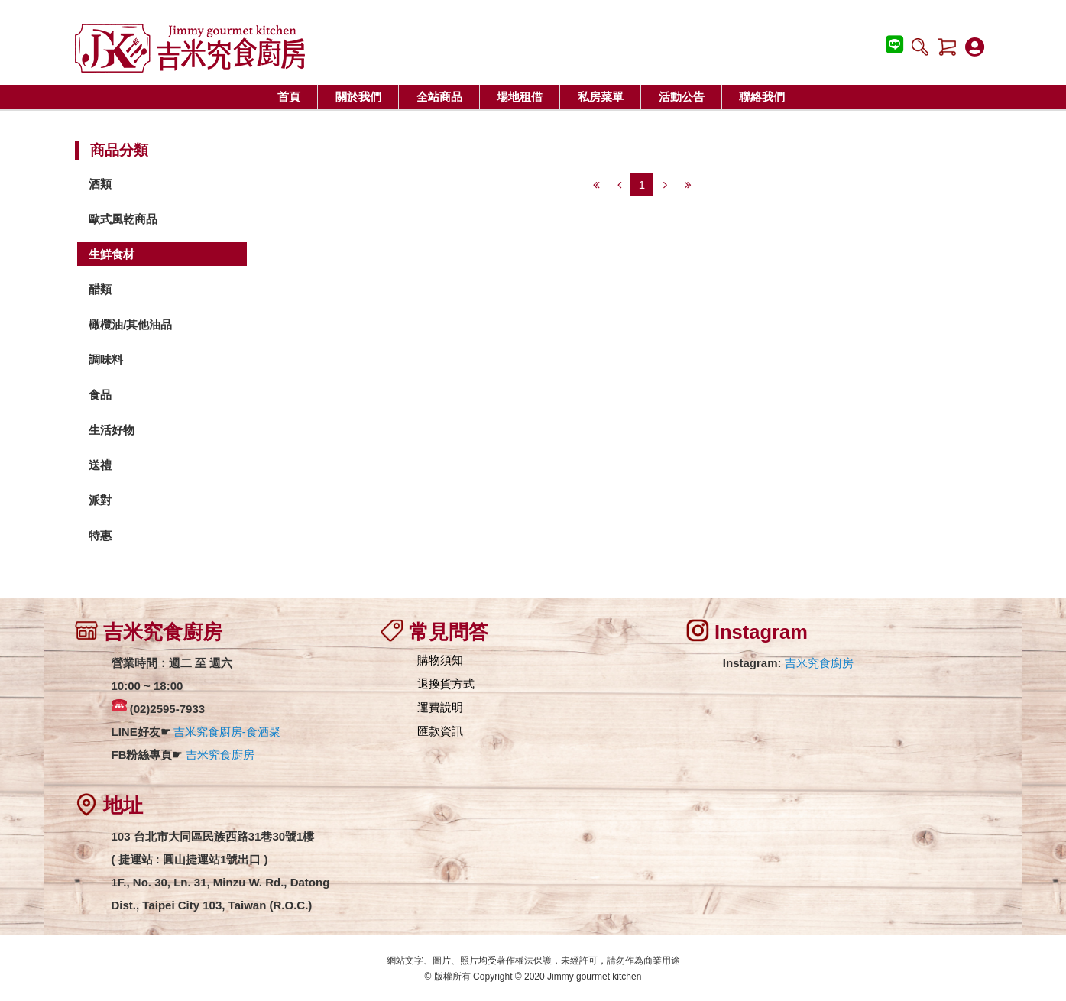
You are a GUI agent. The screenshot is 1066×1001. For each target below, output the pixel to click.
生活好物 (111, 429)
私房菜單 (601, 96)
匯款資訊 (440, 730)
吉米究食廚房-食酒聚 (226, 731)
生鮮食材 (111, 254)
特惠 (100, 535)
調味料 (106, 359)
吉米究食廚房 (220, 754)
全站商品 (439, 96)
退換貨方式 (446, 683)
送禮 (100, 464)
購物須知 (440, 659)
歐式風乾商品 (123, 218)
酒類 (100, 183)
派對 (100, 500)
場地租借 (520, 96)
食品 (100, 394)
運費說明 (440, 707)
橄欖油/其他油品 (130, 324)
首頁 (288, 96)
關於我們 (358, 96)
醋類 (100, 289)
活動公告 (682, 96)
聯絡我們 (762, 96)
